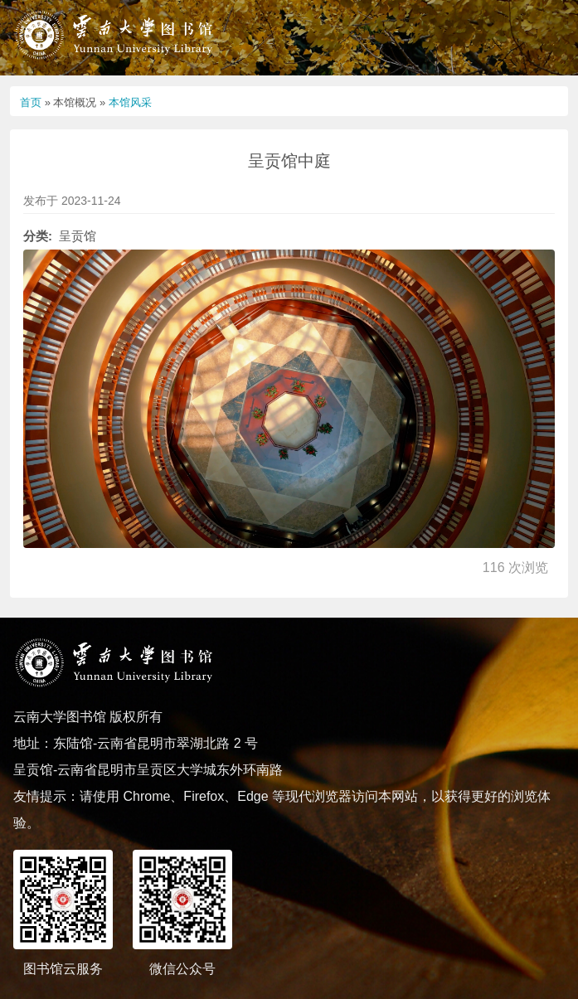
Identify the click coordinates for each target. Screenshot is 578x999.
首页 (30, 102)
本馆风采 (130, 102)
